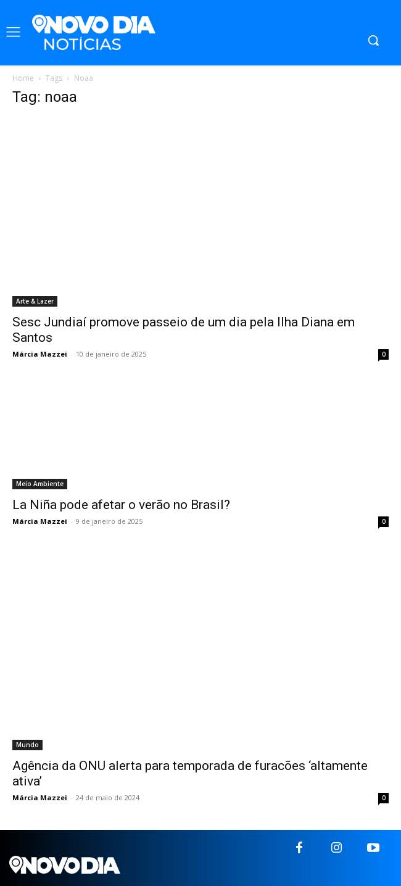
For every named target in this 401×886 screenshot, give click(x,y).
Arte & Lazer (35, 301)
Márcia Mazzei (39, 353)
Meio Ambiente (40, 483)
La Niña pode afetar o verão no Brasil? (121, 504)
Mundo (27, 744)
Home (23, 78)
